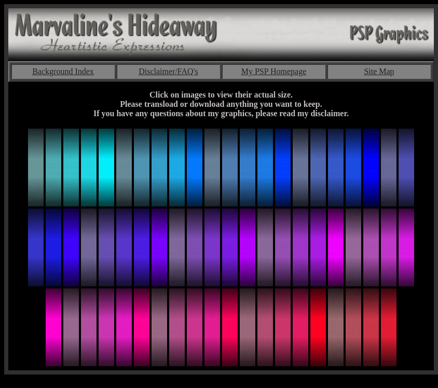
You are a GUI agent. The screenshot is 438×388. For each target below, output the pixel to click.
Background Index (63, 71)
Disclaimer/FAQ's (168, 71)
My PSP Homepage (274, 71)
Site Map (379, 71)
